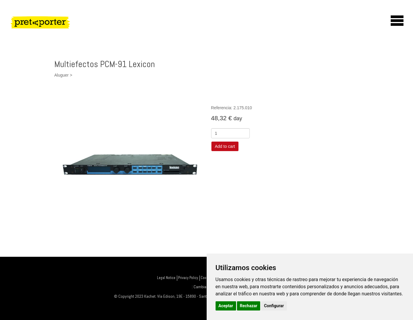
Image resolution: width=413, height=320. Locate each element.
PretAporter (65, 31)
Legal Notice (166, 277)
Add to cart (225, 146)
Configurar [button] (274, 305)
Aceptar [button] (226, 305)
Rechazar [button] (248, 305)
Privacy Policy (188, 277)
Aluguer (61, 75)
